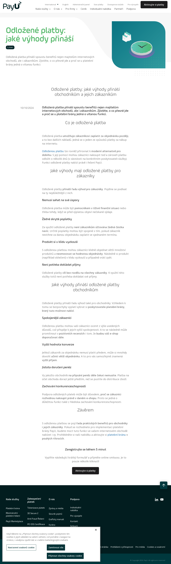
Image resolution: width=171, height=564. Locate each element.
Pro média (140, 547)
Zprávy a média (56, 508)
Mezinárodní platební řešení (13, 514)
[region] (51, 544)
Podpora (74, 499)
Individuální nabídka (75, 509)
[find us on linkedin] (156, 499)
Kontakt (74, 521)
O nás (52, 499)
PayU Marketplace (14, 521)
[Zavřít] (96, 530)
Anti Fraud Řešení (35, 519)
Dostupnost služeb (115, 4)
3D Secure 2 (32, 513)
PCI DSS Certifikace (36, 524)
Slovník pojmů (55, 514)
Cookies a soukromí (156, 547)
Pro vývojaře (133, 4)
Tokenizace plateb (36, 508)
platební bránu (117, 434)
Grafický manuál (56, 519)
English (66, 4)
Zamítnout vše (55, 547)
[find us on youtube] (162, 499)
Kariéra (52, 525)
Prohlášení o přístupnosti (121, 547)
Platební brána (13, 508)
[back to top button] (163, 485)
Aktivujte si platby (154, 4)
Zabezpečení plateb (34, 500)
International (51, 4)
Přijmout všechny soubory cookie (65, 555)
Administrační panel (81, 4)
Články (10, 47)
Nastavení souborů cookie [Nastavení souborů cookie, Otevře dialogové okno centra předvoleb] (21, 547)
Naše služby (12, 499)
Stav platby (98, 4)
